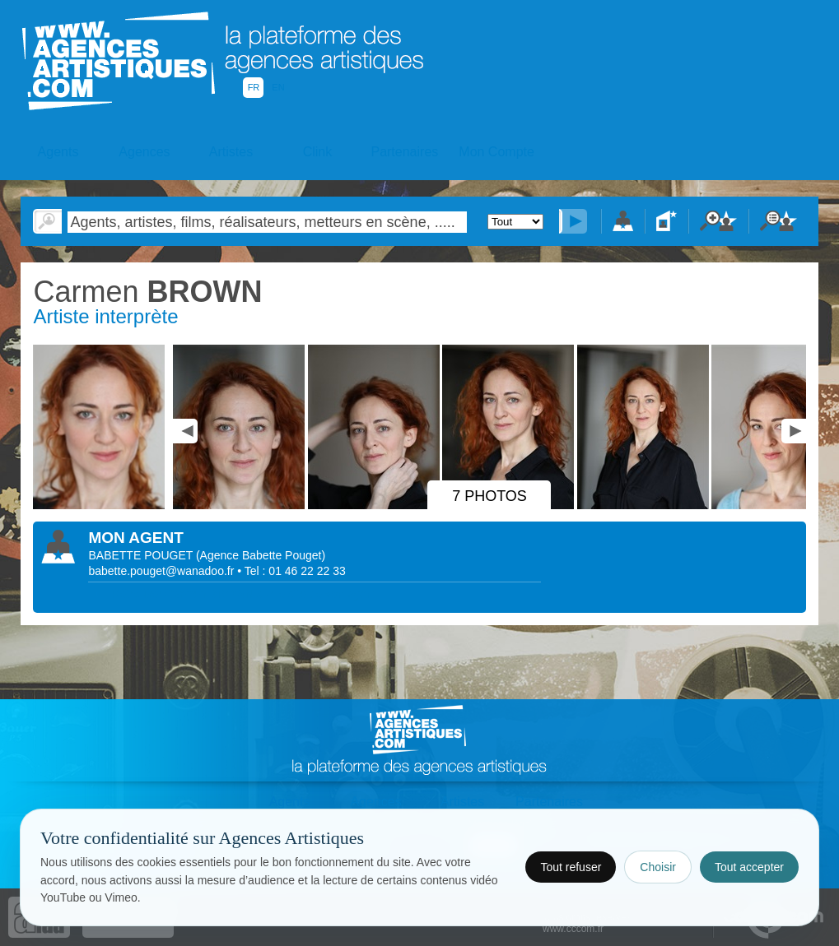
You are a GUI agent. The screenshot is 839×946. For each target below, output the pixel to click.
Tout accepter (749, 867)
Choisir (658, 867)
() (260, 555)
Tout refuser (570, 867)
